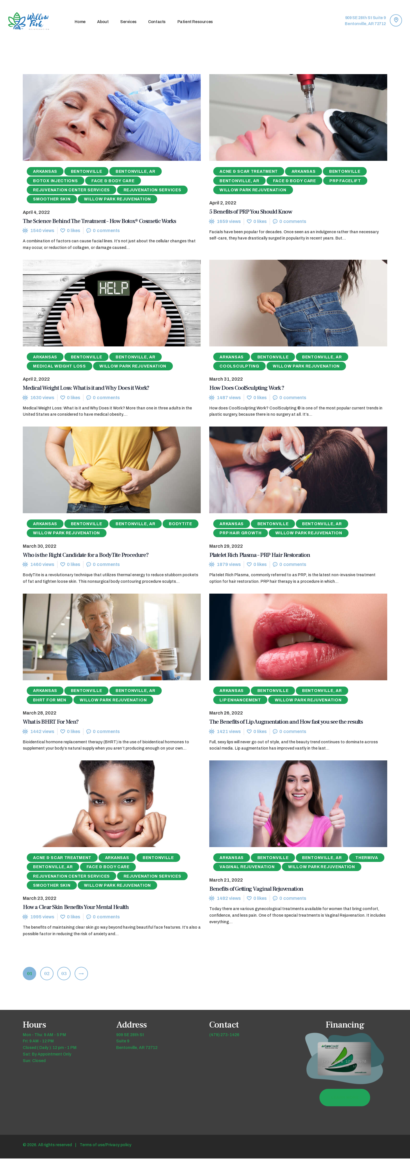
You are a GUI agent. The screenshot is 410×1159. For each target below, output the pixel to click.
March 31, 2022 (226, 379)
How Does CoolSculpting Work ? (246, 388)
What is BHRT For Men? (51, 722)
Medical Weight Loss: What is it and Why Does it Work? (86, 388)
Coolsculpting (239, 366)
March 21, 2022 (226, 880)
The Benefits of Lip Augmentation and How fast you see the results (285, 722)
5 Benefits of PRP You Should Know (250, 212)
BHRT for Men (49, 700)
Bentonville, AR (135, 172)
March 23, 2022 (39, 898)
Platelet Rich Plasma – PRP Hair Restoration (259, 555)
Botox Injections (55, 181)
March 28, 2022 (39, 713)
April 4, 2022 (36, 212)
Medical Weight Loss (59, 366)
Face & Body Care (112, 181)
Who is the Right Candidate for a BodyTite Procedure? (85, 555)
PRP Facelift (345, 181)
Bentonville (86, 172)
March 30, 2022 (39, 546)
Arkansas (45, 172)
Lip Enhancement (240, 700)
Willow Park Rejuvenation (117, 199)
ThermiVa (366, 858)
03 (66, 972)
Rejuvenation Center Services (71, 190)
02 (49, 972)
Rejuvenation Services (152, 190)
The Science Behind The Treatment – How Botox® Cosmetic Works (99, 221)
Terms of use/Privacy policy (105, 1145)
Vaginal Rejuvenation (247, 867)
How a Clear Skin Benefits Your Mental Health (75, 908)
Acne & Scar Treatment (249, 172)
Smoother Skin (51, 199)
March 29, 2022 (226, 546)
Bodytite (180, 524)
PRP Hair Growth (241, 533)
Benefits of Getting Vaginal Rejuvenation (256, 889)
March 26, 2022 (226, 713)
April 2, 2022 (222, 203)
